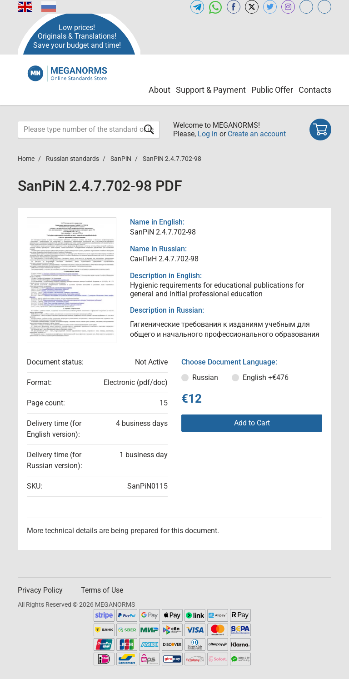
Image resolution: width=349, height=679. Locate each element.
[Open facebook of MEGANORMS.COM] (233, 7)
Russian (205, 377)
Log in (208, 134)
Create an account (257, 134)
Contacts (315, 90)
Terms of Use (102, 590)
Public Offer (272, 90)
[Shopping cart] (320, 129)
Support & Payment (211, 90)
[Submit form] (149, 129)
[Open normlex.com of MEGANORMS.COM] (324, 7)
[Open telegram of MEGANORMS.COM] (197, 7)
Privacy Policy (40, 590)
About (159, 90)
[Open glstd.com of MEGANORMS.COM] (306, 7)
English (266, 377)
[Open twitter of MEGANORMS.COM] (270, 7)
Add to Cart (252, 423)
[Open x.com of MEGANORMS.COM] (252, 7)
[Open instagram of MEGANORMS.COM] (288, 7)
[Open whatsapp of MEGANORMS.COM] (215, 7)
